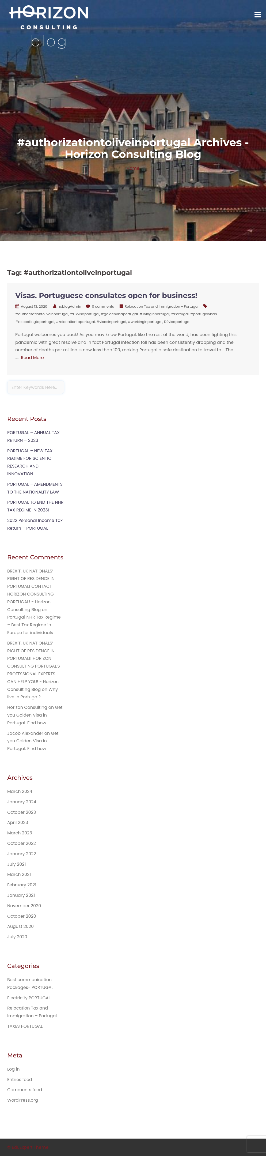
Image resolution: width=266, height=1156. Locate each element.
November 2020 (24, 906)
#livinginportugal (154, 314)
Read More (32, 358)
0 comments (103, 306)
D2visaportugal (177, 321)
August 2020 (20, 926)
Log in (13, 1069)
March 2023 (19, 833)
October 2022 (21, 843)
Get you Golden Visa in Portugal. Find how (35, 715)
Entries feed (19, 1079)
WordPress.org (22, 1100)
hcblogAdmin (69, 306)
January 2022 (21, 854)
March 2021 (19, 874)
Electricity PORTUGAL (28, 998)
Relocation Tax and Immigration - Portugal (162, 306)
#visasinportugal (111, 321)
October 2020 (21, 916)
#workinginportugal (145, 321)
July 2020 (17, 937)
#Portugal (180, 314)
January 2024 (21, 802)
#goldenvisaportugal (119, 314)
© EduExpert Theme (27, 1147)
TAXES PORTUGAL (25, 1026)
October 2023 (21, 812)
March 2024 (19, 791)
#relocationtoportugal (75, 321)
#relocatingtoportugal (34, 321)
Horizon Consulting (27, 707)
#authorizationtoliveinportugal (42, 314)
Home (133, 168)
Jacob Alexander (25, 733)
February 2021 (21, 885)
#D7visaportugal (84, 314)
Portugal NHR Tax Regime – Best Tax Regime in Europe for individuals (34, 625)
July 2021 (16, 864)
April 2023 (17, 822)
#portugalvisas (203, 314)
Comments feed (24, 1090)
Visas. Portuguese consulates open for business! (106, 295)
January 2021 (21, 895)
